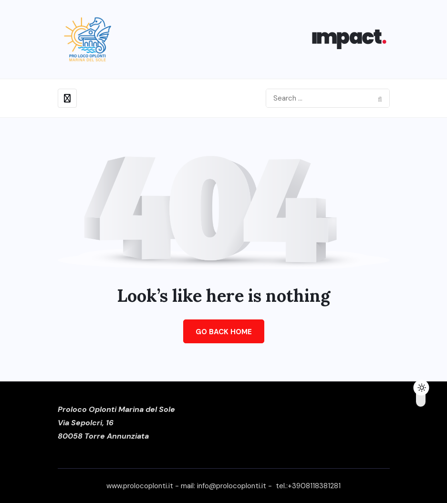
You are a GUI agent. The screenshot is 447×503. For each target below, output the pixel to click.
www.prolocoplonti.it (139, 486)
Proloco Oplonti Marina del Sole (116, 409)
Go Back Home (224, 332)
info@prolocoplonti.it (231, 486)
